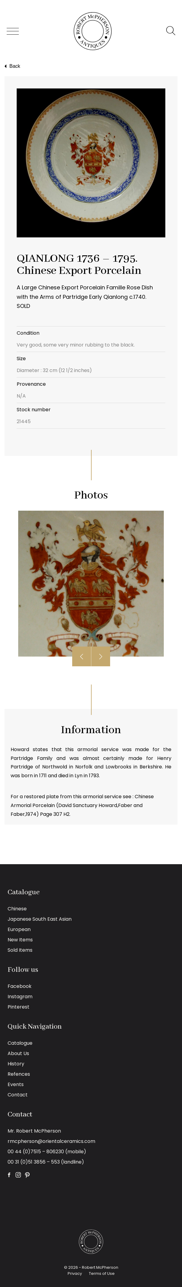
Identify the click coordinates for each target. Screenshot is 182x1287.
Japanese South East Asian (40, 919)
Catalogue (20, 1043)
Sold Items (20, 950)
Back (11, 66)
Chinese (17, 908)
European (19, 929)
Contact (18, 1094)
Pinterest (18, 1006)
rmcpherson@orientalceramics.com (51, 1141)
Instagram (20, 996)
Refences (19, 1074)
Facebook (20, 986)
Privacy (75, 1273)
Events (16, 1084)
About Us (18, 1053)
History (16, 1063)
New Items (20, 939)
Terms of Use (102, 1273)
